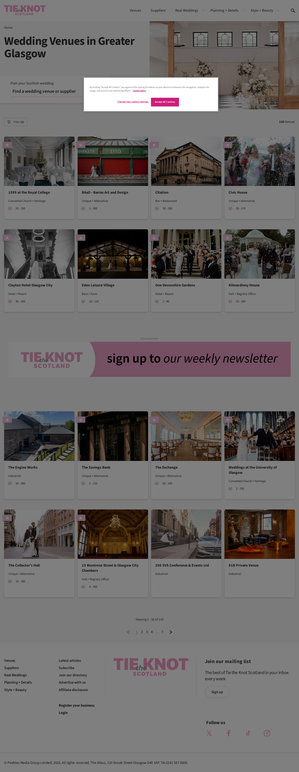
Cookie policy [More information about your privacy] (139, 91)
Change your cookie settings (132, 102)
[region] (150, 94)
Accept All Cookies (165, 102)
